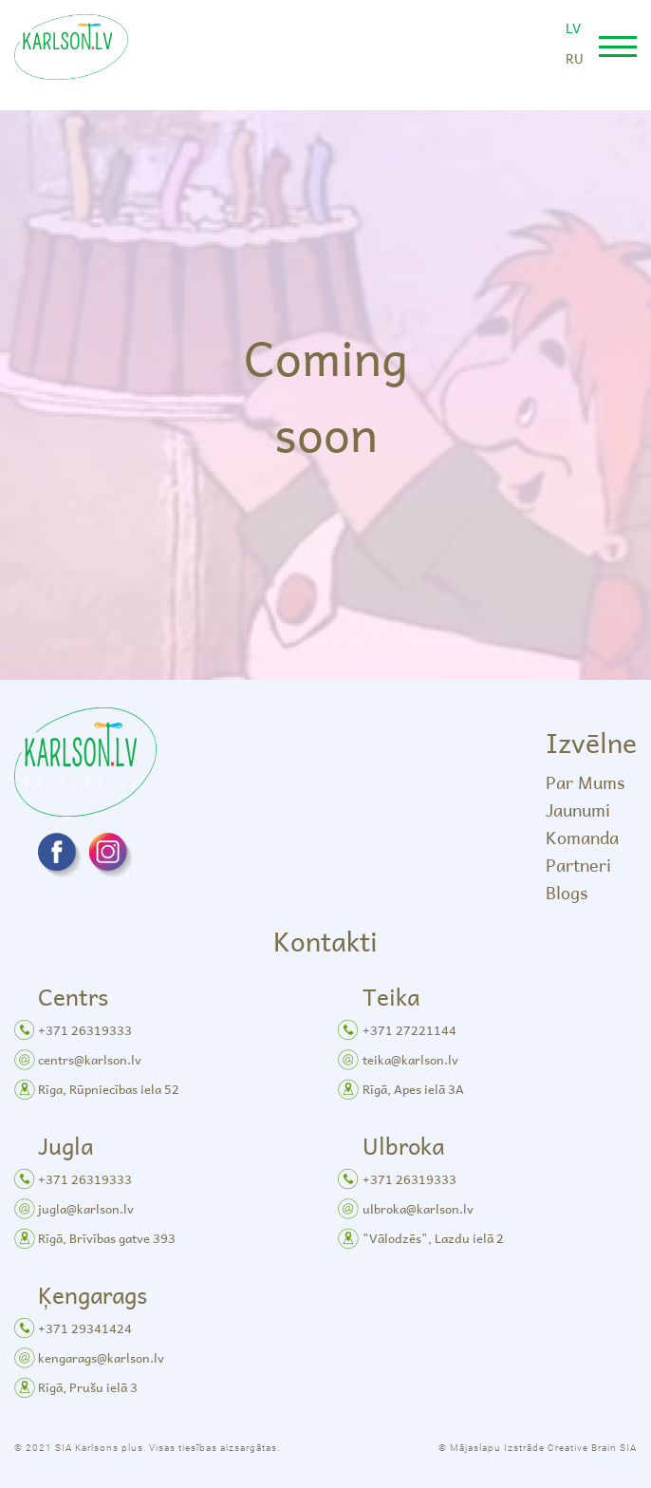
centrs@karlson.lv (89, 1059)
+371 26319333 (85, 1030)
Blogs (566, 892)
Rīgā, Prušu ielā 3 (88, 1387)
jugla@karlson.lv (86, 1208)
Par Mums (585, 782)
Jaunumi (578, 809)
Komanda (582, 837)
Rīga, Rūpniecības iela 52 (108, 1089)
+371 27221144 (409, 1030)
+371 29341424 (85, 1328)
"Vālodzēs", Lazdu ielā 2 (433, 1238)
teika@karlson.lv (410, 1059)
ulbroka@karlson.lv (418, 1208)
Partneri (578, 864)
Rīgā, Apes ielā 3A (413, 1089)
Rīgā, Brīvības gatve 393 (107, 1238)
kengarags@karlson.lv (101, 1357)
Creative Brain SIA (592, 1447)
